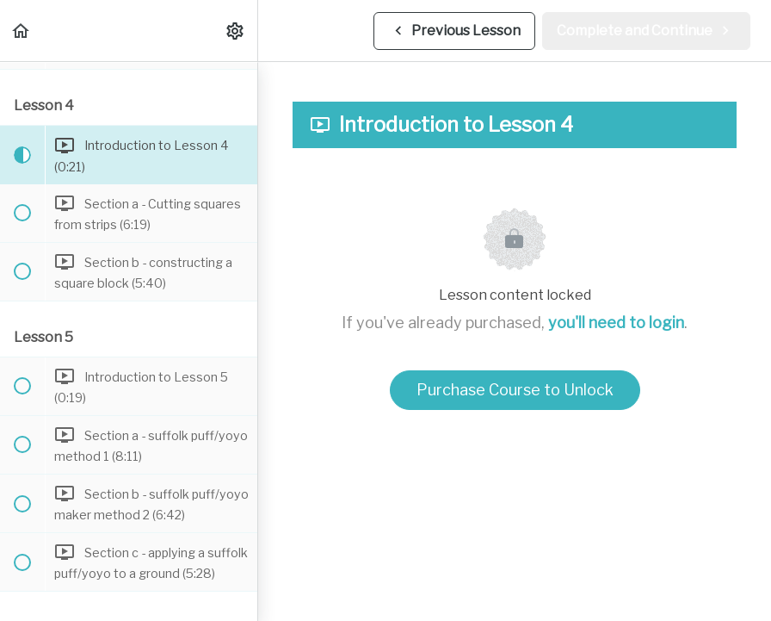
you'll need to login (616, 323)
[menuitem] (235, 30)
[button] (21, 30)
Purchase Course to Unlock (515, 390)
